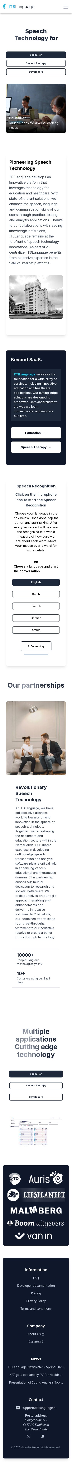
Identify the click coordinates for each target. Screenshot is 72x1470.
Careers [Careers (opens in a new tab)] (36, 1342)
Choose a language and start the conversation (36, 568)
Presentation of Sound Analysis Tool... (36, 1382)
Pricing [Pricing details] (36, 1293)
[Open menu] (66, 7)
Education (36, 54)
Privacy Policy (36, 1301)
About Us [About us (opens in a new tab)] (36, 1334)
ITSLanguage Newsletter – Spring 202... (36, 1367)
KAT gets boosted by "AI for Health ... (36, 1375)
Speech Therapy (36, 63)
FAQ (36, 1278)
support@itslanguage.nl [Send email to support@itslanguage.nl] (39, 1408)
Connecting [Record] (36, 646)
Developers (36, 71)
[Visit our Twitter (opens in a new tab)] (29, 1437)
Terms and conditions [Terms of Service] (36, 1308)
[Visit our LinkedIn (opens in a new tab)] (43, 1437)
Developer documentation (36, 1285)
